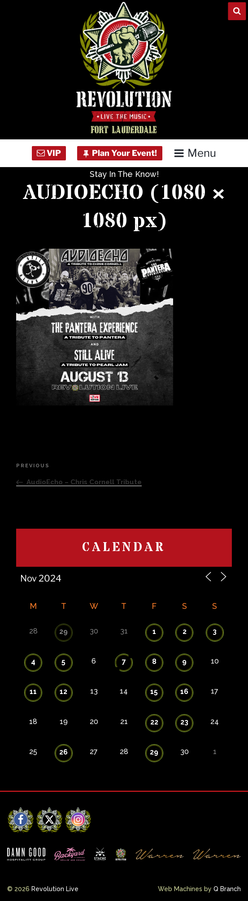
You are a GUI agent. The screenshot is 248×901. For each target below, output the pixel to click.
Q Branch (227, 888)
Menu (195, 153)
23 (184, 722)
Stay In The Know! (124, 174)
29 (63, 631)
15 (154, 691)
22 (154, 722)
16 (184, 691)
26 (63, 752)
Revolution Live (54, 888)
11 (33, 691)
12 (63, 691)
